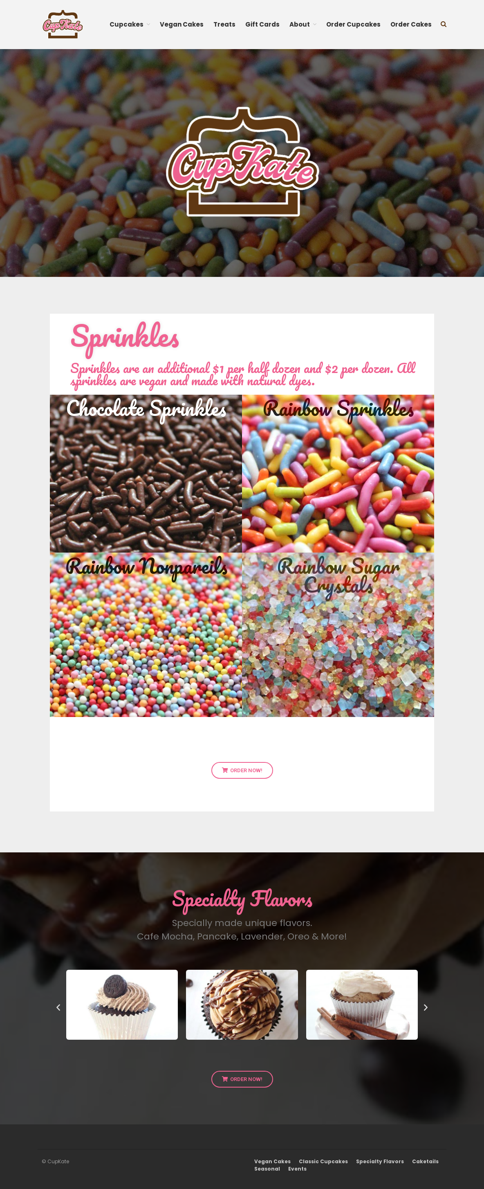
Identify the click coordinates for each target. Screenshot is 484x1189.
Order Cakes (411, 24)
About (299, 24)
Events (297, 1168)
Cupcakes (126, 24)
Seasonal (267, 1168)
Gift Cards (262, 24)
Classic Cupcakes (323, 1161)
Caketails (425, 1161)
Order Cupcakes (353, 24)
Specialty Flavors (380, 1161)
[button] (58, 1007)
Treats (224, 24)
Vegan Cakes (182, 24)
